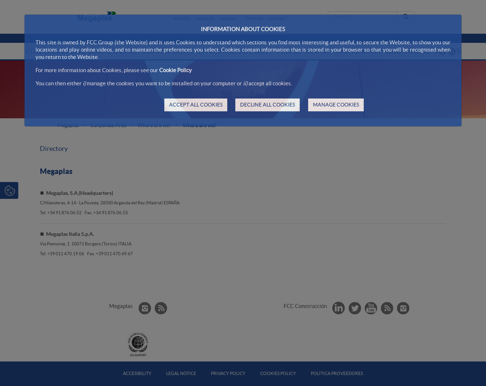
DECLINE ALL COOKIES (267, 105)
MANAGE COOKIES (336, 105)
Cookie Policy (175, 70)
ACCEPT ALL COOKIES (196, 105)
